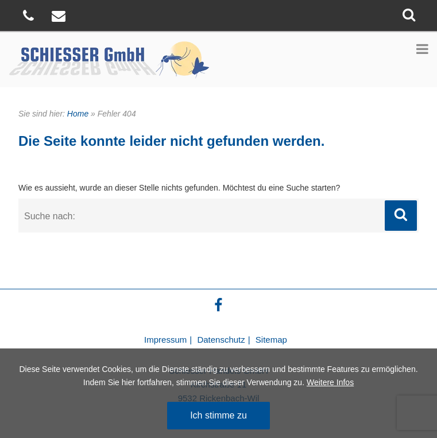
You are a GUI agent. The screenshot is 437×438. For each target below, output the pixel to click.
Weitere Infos (330, 382)
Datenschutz (221, 339)
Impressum (165, 339)
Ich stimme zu (218, 415)
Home (77, 113)
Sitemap (271, 339)
